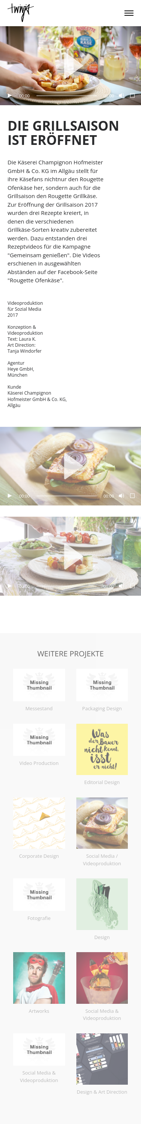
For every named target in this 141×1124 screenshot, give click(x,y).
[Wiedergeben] (9, 96)
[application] (70, 65)
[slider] (66, 95)
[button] (70, 65)
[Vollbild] (132, 96)
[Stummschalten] (120, 96)
